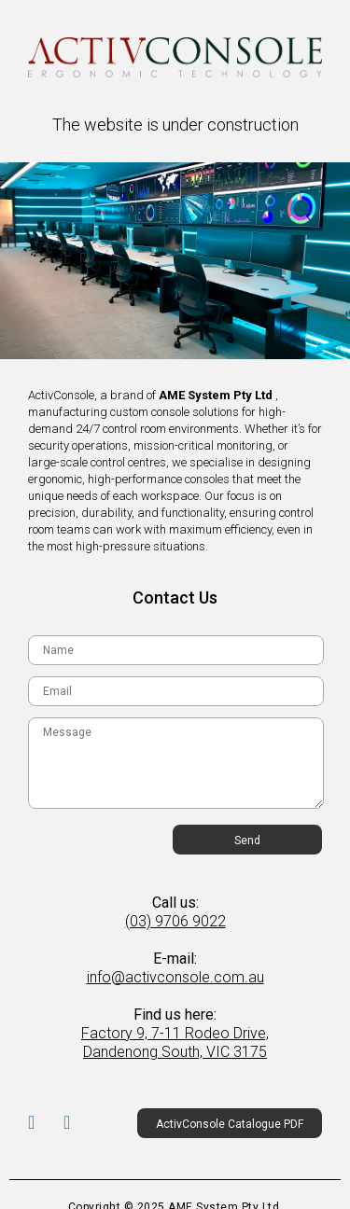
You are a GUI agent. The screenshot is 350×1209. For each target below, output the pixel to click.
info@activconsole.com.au (175, 977)
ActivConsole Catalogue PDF (229, 1124)
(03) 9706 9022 (175, 921)
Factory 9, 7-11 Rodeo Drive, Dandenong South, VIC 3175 (175, 1042)
